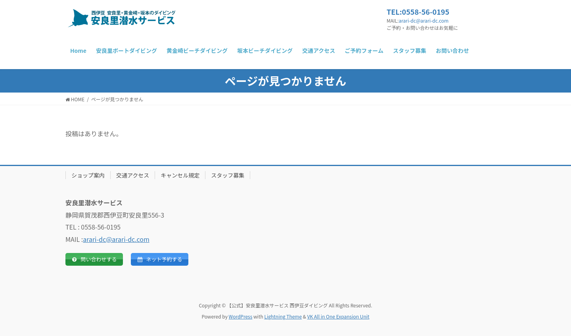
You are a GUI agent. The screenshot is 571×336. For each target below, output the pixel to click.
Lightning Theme (283, 316)
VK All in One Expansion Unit (338, 316)
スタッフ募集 (227, 175)
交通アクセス (132, 175)
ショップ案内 (88, 175)
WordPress (241, 316)
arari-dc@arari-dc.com (423, 20)
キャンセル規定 (180, 175)
